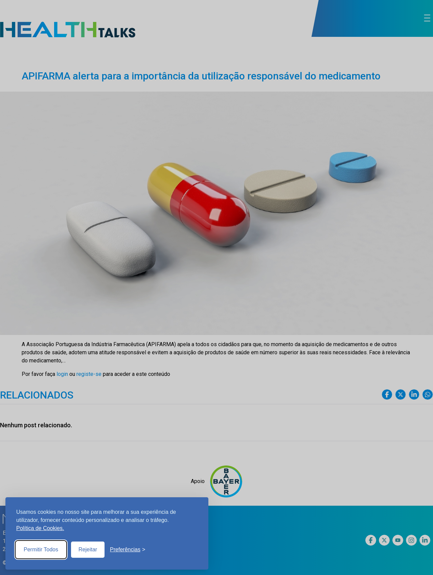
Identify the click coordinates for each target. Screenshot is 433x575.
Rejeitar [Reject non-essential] (87, 549)
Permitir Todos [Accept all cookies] (41, 549)
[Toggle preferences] (127, 550)
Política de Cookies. (40, 528)
